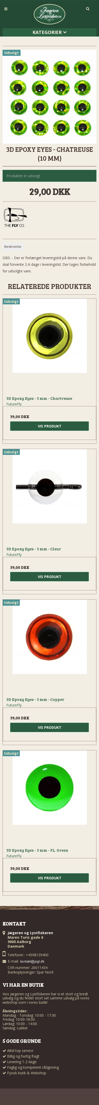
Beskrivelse (12, 246)
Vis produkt (49, 426)
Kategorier (49, 32)
